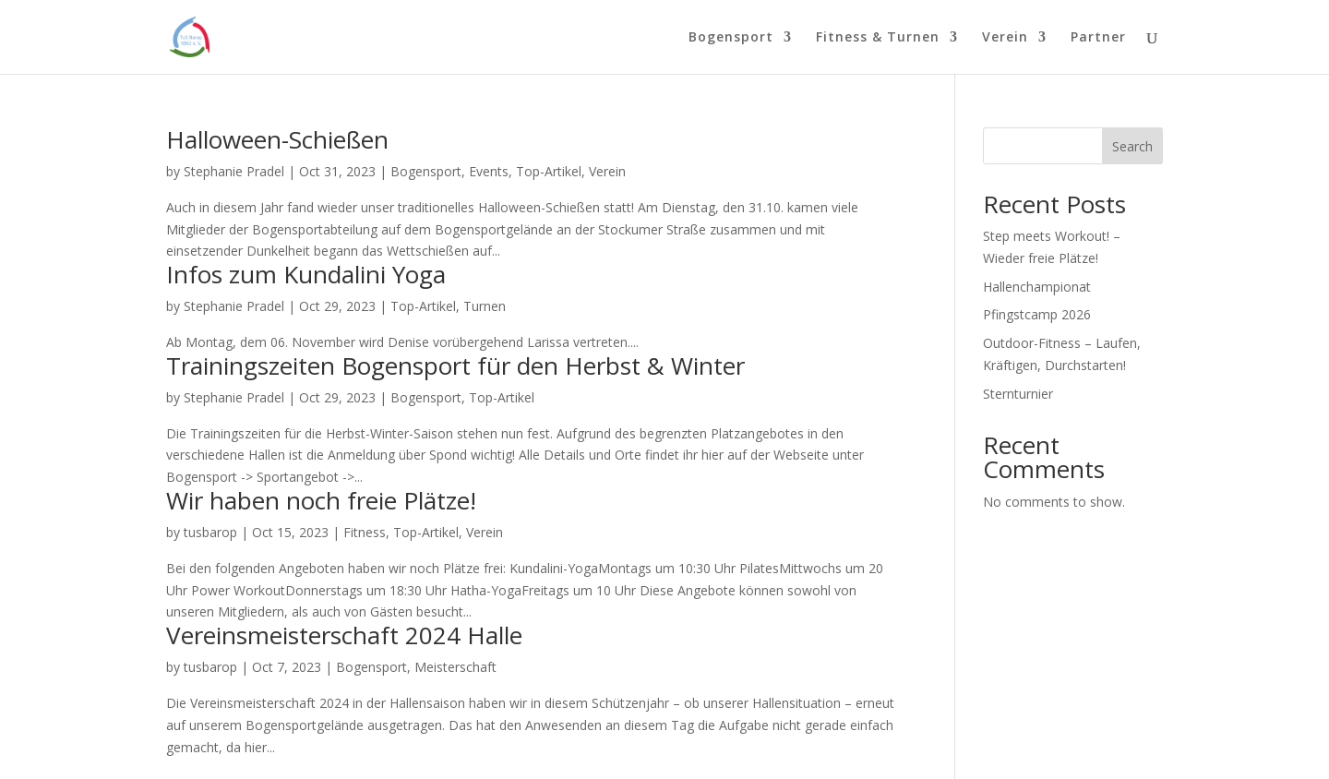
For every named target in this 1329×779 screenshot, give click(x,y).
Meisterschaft (455, 667)
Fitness (364, 532)
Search (1132, 146)
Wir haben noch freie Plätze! (321, 500)
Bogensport (730, 37)
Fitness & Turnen (878, 37)
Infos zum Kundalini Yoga (306, 274)
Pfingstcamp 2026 (1037, 314)
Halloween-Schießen (277, 139)
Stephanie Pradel (234, 171)
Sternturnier (1018, 393)
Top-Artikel (548, 171)
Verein (1005, 37)
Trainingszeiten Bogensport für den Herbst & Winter (455, 365)
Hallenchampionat (1037, 286)
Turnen (484, 306)
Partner (1098, 37)
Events (489, 171)
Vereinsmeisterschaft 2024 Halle (344, 635)
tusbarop (210, 532)
